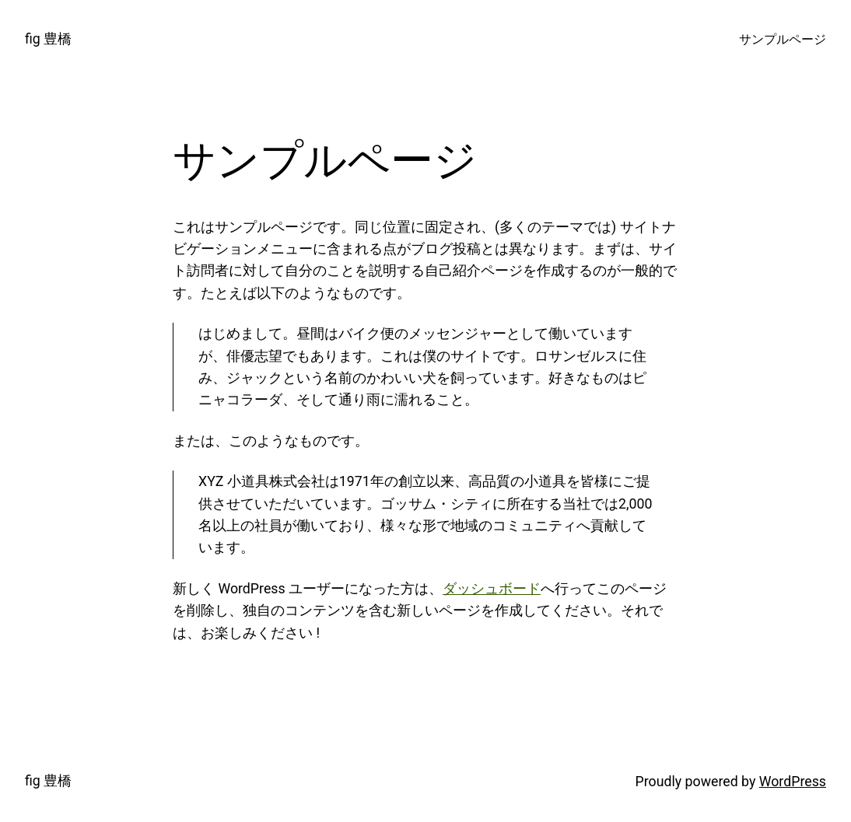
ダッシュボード (492, 588)
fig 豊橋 (48, 39)
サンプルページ (782, 39)
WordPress (792, 781)
